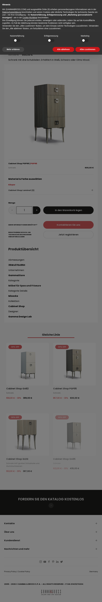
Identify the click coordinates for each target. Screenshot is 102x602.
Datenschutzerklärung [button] (11, 12)
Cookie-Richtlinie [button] (29, 17)
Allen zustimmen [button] (87, 49)
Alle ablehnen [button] (63, 49)
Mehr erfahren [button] (13, 49)
